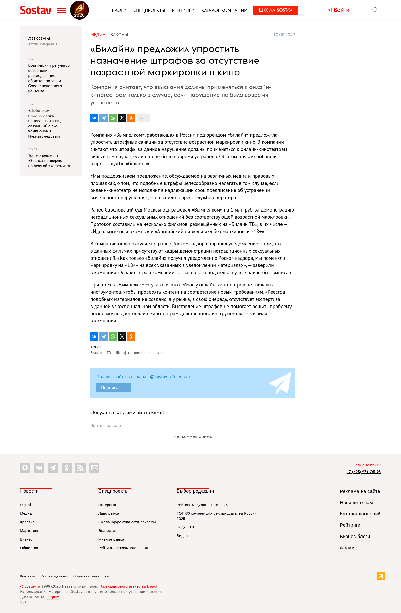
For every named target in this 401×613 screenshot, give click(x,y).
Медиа (26, 513)
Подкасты (185, 527)
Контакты (28, 576)
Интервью (107, 505)
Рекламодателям (54, 576)
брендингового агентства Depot (129, 586)
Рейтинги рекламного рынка (123, 548)
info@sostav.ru (367, 465)
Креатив (27, 522)
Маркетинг (29, 531)
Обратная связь (86, 576)
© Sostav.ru (30, 586)
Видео (182, 536)
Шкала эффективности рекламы (127, 522)
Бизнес (26, 539)
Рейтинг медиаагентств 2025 (202, 505)
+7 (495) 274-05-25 (364, 471)
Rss (107, 576)
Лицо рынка (108, 513)
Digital (25, 505)
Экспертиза (108, 531)
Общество (29, 548)
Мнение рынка (111, 539)
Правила (112, 425)
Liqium (53, 597)
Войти (96, 425)
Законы (39, 37)
